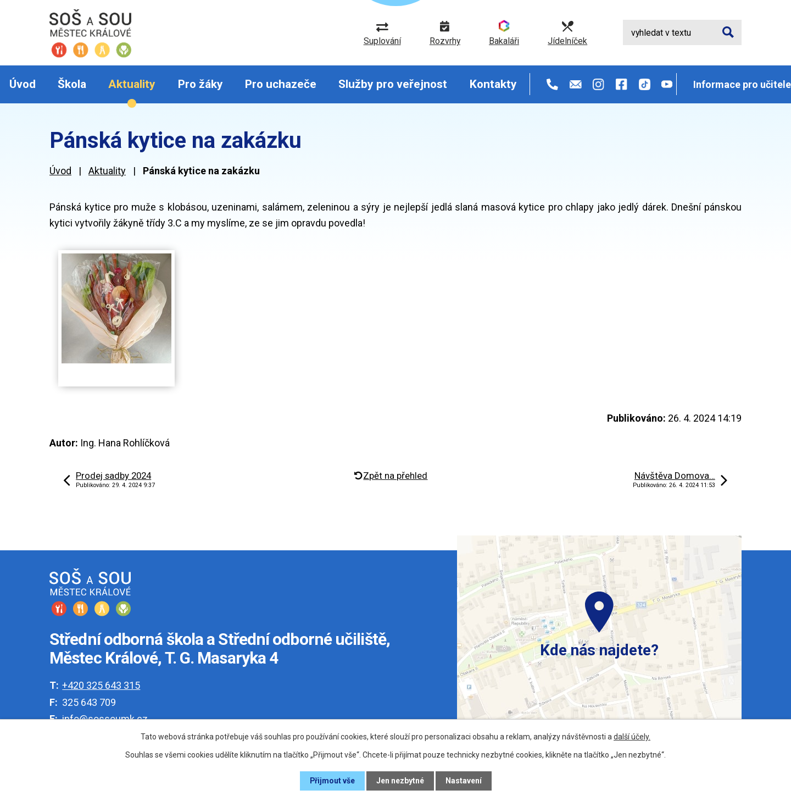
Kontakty (493, 84)
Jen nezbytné (400, 780)
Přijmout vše (332, 780)
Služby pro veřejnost (392, 84)
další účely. (632, 736)
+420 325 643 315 (101, 685)
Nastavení (463, 780)
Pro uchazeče (280, 84)
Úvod (22, 84)
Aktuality (131, 84)
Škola (72, 84)
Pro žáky (200, 84)
